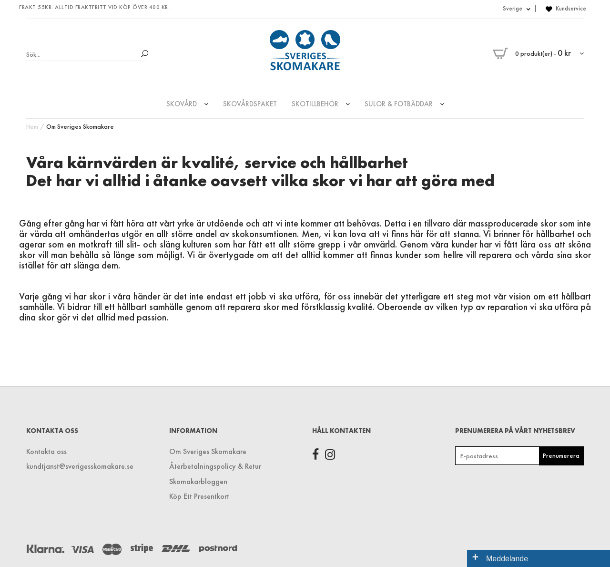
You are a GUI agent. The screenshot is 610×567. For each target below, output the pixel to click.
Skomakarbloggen (198, 481)
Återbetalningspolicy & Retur (215, 466)
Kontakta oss (46, 451)
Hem (32, 126)
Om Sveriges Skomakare (80, 126)
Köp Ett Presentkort (199, 496)
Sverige (516, 8)
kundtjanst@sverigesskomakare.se (79, 466)
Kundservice (571, 8)
